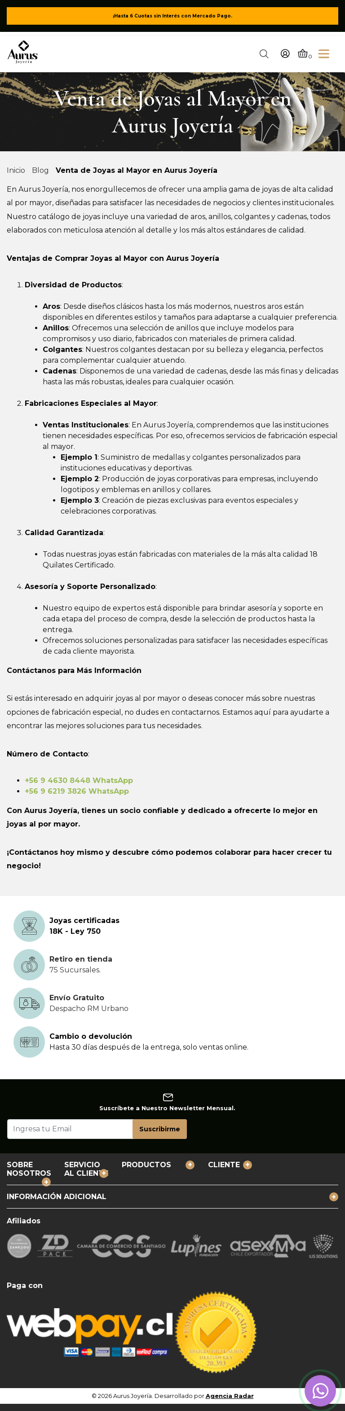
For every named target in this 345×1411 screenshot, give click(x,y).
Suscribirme (159, 1129)
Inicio (16, 170)
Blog (40, 170)
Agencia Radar (230, 1396)
